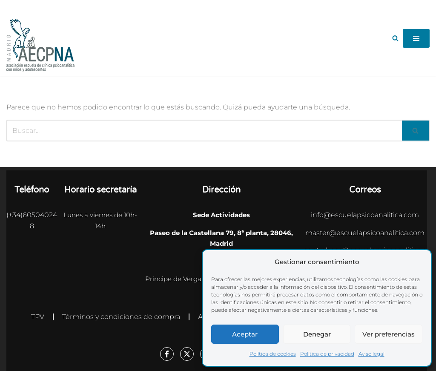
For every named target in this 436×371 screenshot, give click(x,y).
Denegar (317, 334)
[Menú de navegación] (416, 38)
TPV (37, 317)
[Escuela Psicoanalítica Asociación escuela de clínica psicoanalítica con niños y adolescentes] (40, 45)
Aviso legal (371, 354)
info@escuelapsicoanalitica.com (365, 215)
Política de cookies (273, 354)
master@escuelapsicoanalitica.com (365, 233)
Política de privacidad (327, 354)
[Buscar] (395, 38)
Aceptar (245, 334)
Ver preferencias (388, 334)
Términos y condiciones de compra (121, 317)
